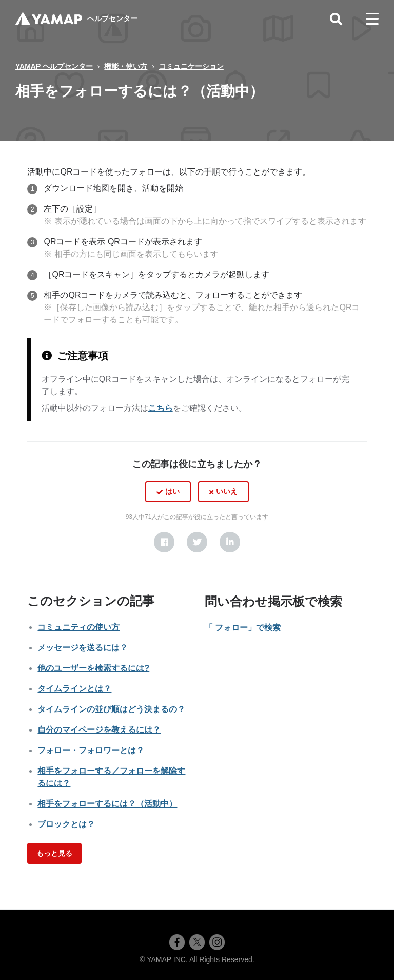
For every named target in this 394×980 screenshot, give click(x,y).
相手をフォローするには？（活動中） (107, 803)
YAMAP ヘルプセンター (54, 66)
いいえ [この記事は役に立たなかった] (227, 491)
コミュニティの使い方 (78, 627)
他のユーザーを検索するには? (93, 668)
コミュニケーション (191, 66)
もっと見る (54, 853)
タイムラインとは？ (74, 688)
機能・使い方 (125, 66)
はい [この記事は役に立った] (172, 491)
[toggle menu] (372, 19)
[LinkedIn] (230, 542)
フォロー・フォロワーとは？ (90, 750)
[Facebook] (164, 542)
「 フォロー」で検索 (243, 627)
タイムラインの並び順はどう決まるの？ (111, 709)
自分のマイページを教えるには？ (99, 729)
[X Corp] (197, 542)
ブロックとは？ (66, 824)
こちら (160, 407)
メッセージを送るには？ (82, 647)
